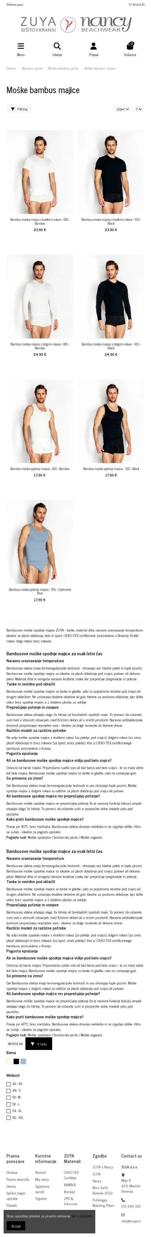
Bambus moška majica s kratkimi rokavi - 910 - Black (111, 221)
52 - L (16, 1104)
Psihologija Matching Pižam (103, 1202)
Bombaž (69, 1191)
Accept (16, 1226)
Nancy (96, 1180)
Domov (11, 1186)
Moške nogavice (91, 837)
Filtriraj (19, 109)
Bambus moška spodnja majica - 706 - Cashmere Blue (40, 591)
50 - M (16, 1097)
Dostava (11, 1172)
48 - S (16, 1090)
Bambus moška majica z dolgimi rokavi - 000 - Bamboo (40, 346)
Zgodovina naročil (42, 1188)
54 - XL (17, 1110)
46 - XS (17, 1083)
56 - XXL (18, 1117)
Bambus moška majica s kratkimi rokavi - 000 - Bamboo (40, 221)
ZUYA (96, 1173)
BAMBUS (70, 1184)
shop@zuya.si (131, 1221)
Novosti (40, 1172)
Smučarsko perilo (66, 837)
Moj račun (42, 1179)
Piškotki (11, 1205)
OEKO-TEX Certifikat (71, 1174)
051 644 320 (131, 1206)
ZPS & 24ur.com (70, 1200)
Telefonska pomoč (15, 4)
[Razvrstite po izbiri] (123, 109)
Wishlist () (137, 4)
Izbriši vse (15, 1043)
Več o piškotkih (81, 1216)
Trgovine (41, 1198)
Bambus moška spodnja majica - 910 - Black (111, 468)
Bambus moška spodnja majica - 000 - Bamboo (39, 468)
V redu (39, 1044)
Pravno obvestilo (17, 1179)
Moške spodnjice (39, 837)
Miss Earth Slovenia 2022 (102, 1190)
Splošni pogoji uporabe (15, 1195)
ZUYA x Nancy (102, 1166)
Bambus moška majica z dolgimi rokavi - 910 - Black (111, 346)
